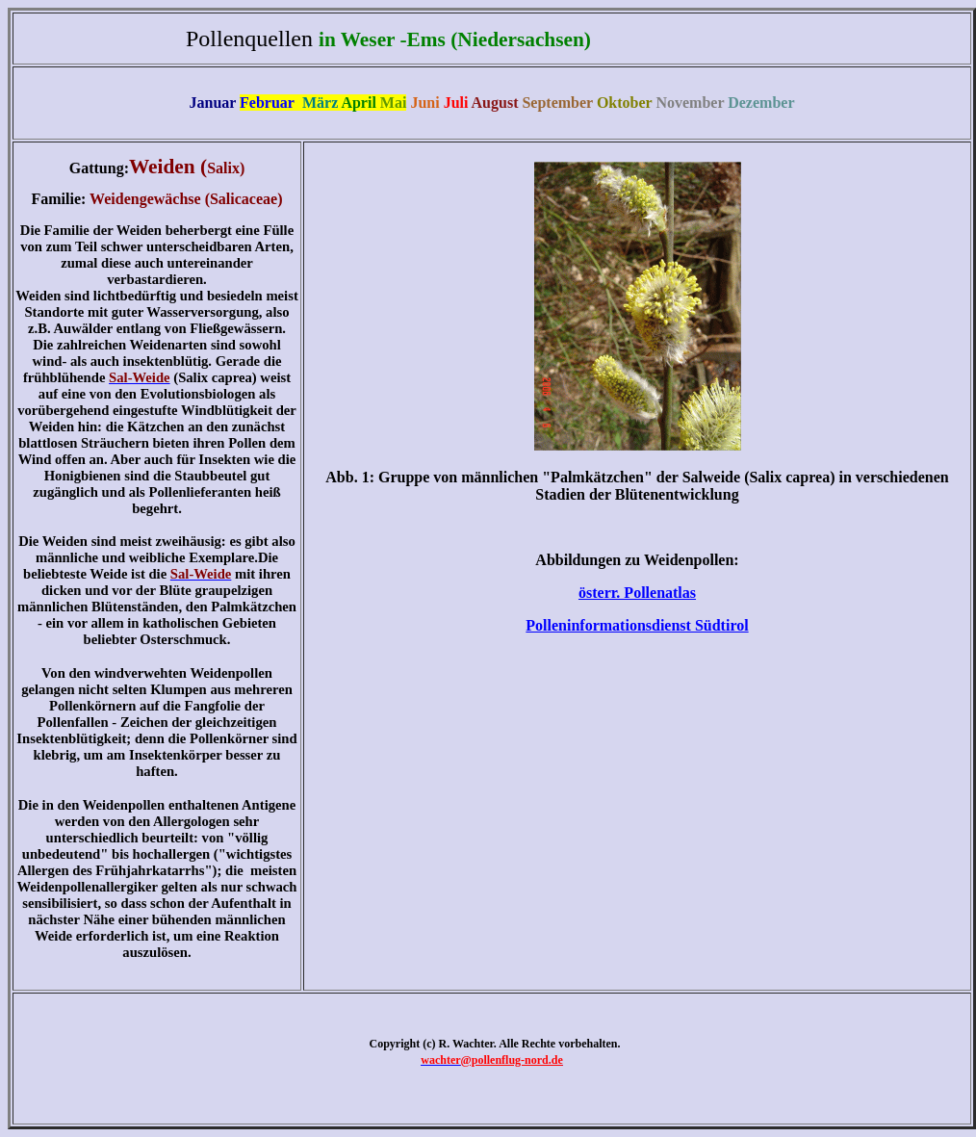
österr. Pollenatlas (637, 592)
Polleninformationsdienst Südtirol (637, 625)
